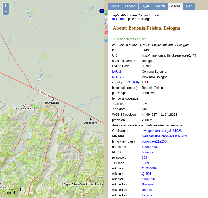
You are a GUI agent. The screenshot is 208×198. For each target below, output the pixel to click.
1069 (145, 163)
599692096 (150, 147)
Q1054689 (149, 168)
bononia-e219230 (154, 141)
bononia (147, 152)
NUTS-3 (118, 77)
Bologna (148, 184)
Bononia (148, 190)
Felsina (147, 195)
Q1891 (146, 174)
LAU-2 (116, 71)
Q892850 (148, 179)
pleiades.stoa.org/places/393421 (164, 136)
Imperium (118, 19)
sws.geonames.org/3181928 (162, 131)
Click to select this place (129, 39)
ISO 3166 (131, 82)
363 (144, 157)
